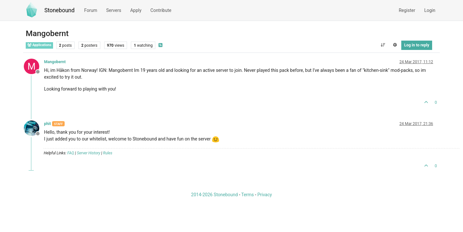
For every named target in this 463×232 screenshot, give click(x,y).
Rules (108, 153)
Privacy (264, 194)
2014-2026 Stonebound (214, 194)
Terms (247, 194)
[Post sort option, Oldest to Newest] (382, 45)
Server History (88, 153)
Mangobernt (55, 62)
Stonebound (59, 10)
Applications (39, 45)
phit (47, 123)
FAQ (70, 153)
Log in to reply (416, 45)
